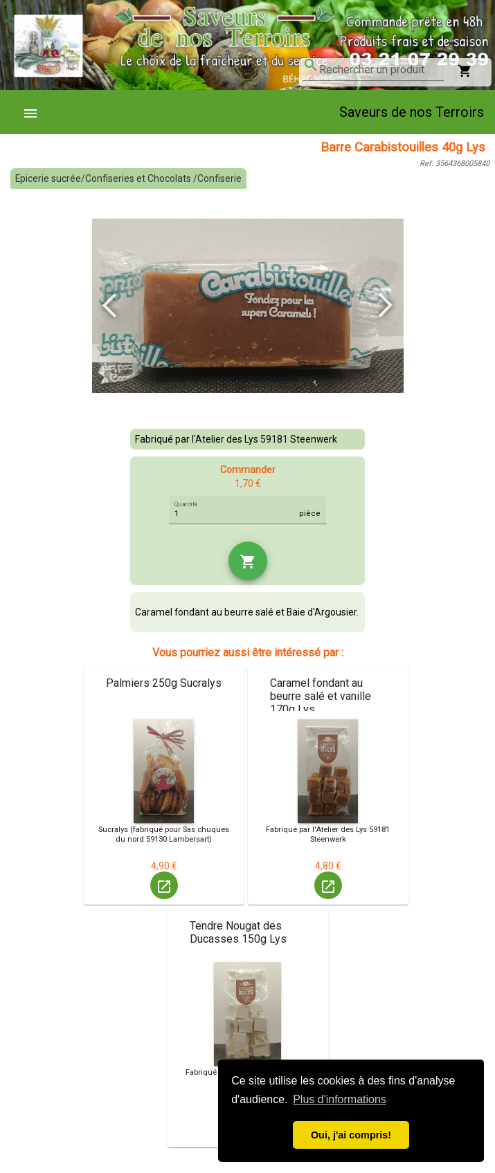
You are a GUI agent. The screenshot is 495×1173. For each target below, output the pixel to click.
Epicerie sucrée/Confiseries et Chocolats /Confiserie (128, 178)
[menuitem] (36, 112)
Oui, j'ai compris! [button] (351, 1134)
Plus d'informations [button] (339, 1099)
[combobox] (381, 70)
